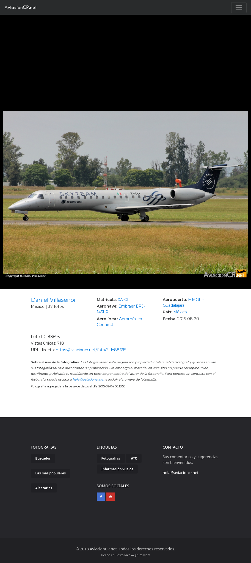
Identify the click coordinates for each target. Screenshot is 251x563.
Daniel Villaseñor (53, 300)
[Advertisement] (125, 56)
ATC (134, 458)
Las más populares (50, 473)
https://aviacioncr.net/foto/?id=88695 (91, 349)
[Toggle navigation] (239, 7)
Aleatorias (43, 488)
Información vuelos (117, 469)
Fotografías (110, 458)
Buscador (43, 458)
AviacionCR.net (20, 7)
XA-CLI (124, 299)
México (180, 311)
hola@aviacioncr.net (88, 379)
